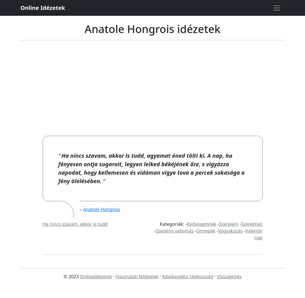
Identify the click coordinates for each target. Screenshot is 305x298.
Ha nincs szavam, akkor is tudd (75, 224)
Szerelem (228, 224)
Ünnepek (205, 231)
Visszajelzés (229, 276)
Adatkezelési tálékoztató (187, 276)
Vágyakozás (230, 231)
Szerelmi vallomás (174, 231)
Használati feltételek (137, 276)
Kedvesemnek (201, 224)
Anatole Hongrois (101, 209)
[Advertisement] (152, 93)
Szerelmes (251, 224)
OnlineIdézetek (96, 276)
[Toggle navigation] (277, 8)
